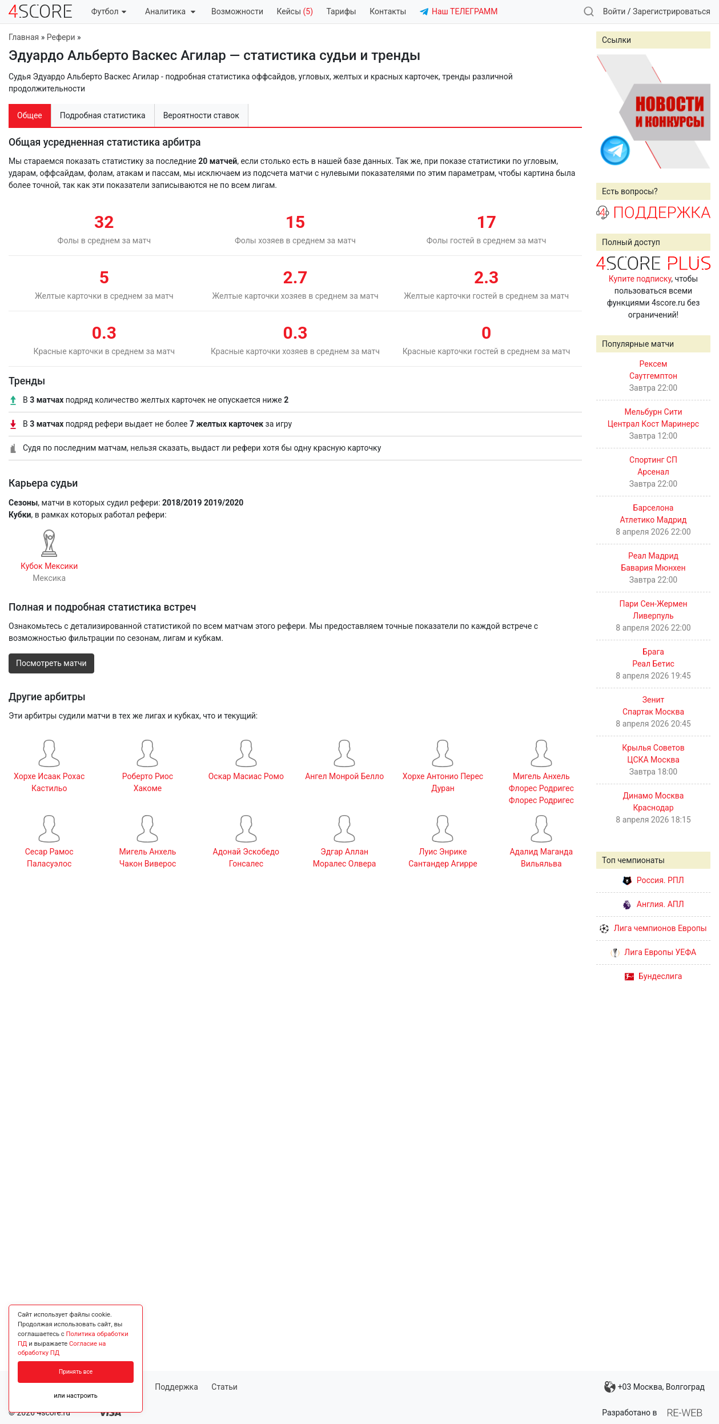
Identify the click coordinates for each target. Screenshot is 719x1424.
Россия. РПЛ (653, 880)
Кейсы (294, 11)
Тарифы (341, 11)
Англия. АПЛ (653, 904)
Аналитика (170, 11)
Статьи (224, 1386)
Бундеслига (653, 976)
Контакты (387, 11)
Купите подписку (640, 278)
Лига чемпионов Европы (653, 928)
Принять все (76, 1372)
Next (695, 111)
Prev (611, 111)
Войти (614, 11)
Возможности (237, 11)
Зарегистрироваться (671, 11)
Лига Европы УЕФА (653, 952)
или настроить (76, 1395)
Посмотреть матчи (51, 663)
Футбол (108, 11)
